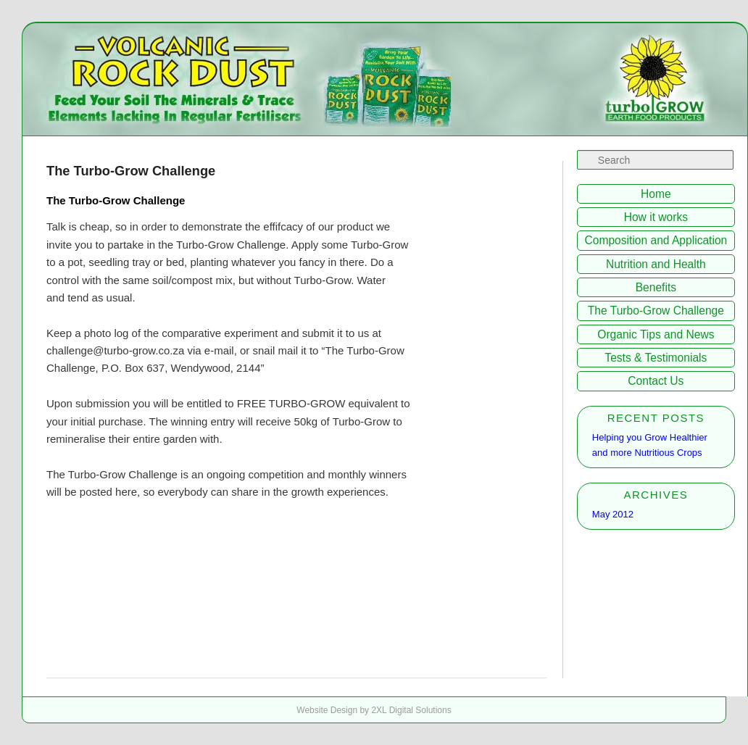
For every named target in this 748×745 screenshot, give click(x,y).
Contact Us (655, 381)
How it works (656, 217)
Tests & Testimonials (655, 357)
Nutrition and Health (656, 264)
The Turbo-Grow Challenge (656, 310)
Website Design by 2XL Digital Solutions (373, 710)
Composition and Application (655, 240)
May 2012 (612, 514)
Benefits (656, 287)
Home (656, 194)
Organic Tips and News (655, 334)
